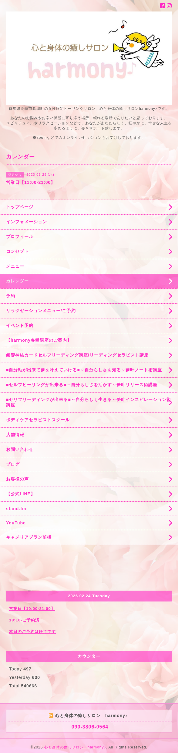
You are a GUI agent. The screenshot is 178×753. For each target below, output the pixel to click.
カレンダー (17, 281)
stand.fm (16, 508)
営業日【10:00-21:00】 (32, 608)
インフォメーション (26, 221)
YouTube (16, 522)
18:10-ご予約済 (24, 620)
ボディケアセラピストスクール (38, 419)
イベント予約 (19, 325)
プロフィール (19, 236)
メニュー (15, 266)
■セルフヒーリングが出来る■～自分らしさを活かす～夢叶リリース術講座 (81, 384)
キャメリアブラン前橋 (29, 537)
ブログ (13, 464)
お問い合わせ (19, 449)
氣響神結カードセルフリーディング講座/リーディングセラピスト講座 (77, 355)
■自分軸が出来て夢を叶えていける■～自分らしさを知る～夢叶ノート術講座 (84, 369)
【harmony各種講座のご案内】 (39, 340)
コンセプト (17, 251)
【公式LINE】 (20, 493)
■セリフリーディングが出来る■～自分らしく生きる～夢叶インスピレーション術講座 (88, 402)
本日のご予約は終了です (32, 631)
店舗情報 (15, 434)
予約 (10, 295)
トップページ (19, 206)
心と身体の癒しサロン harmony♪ (75, 747)
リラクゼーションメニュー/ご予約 (41, 310)
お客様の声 (17, 479)
